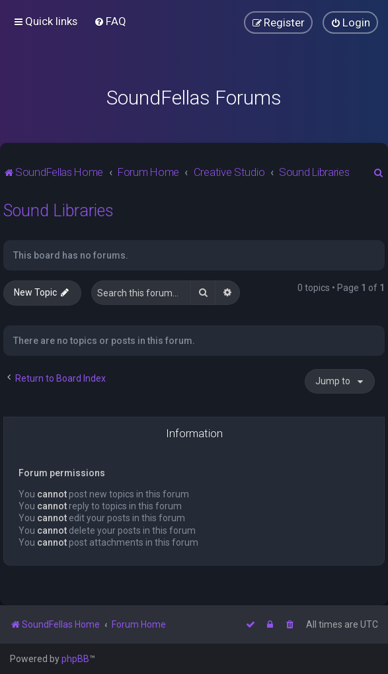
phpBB (75, 658)
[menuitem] (110, 21)
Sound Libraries (58, 210)
